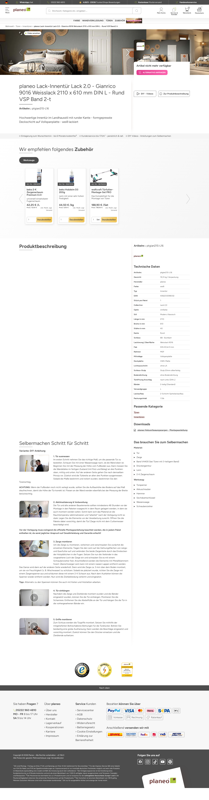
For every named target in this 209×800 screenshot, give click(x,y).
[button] (6, 2)
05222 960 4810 (58, 2)
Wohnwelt (9, 26)
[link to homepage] (21, 10)
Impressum (52, 735)
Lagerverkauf (53, 723)
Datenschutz (84, 718)
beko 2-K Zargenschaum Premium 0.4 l (35, 192)
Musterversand (150, 2)
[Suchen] (49, 10)
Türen (18, 26)
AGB (80, 714)
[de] (6, 2)
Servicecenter (85, 710)
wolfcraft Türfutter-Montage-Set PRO (102, 191)
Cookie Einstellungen (89, 731)
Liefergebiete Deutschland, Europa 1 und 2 (100, 776)
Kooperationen (55, 727)
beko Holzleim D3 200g (68, 191)
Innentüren (27, 26)
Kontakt (50, 718)
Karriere (50, 731)
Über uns (51, 710)
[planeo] (162, 256)
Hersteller (51, 714)
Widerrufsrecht (86, 723)
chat (26, 2)
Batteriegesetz (86, 727)
